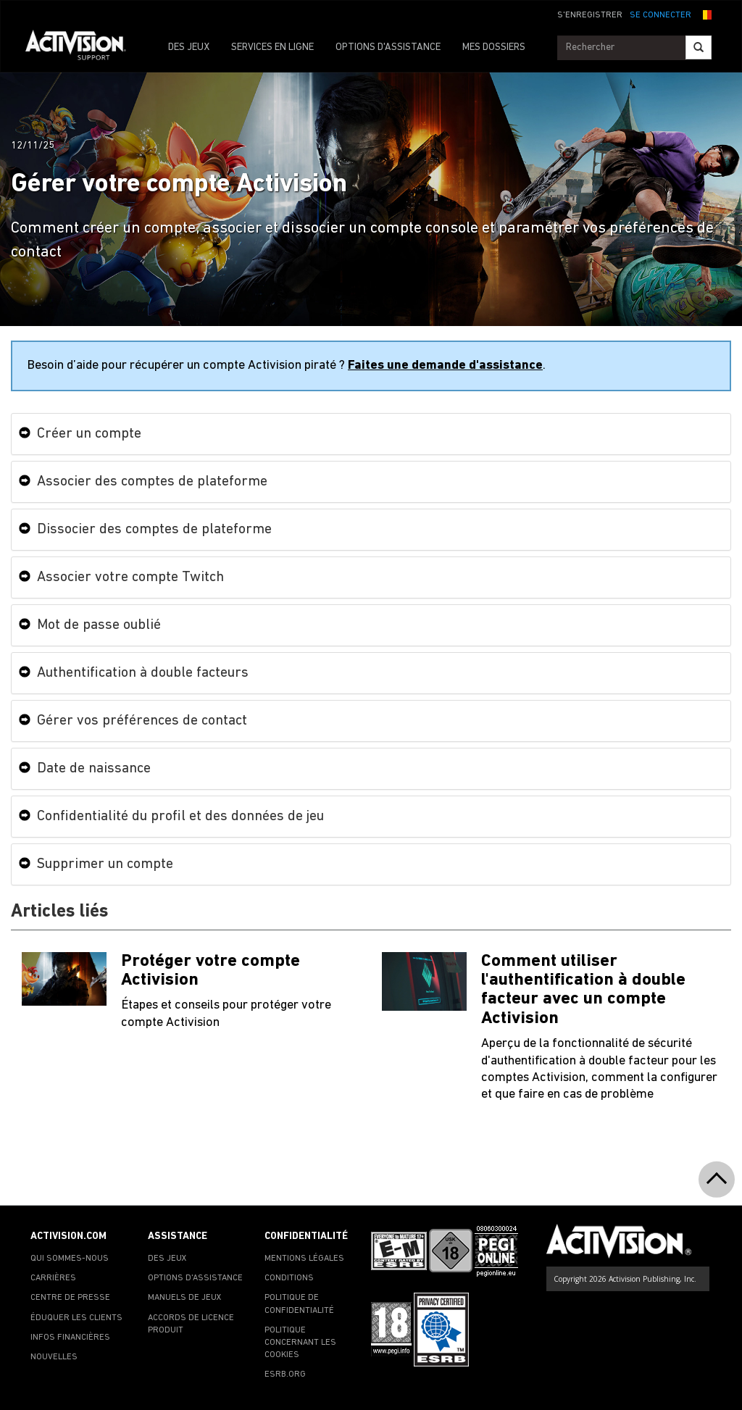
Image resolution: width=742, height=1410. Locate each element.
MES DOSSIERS (493, 47)
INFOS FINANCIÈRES (70, 1337)
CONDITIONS (289, 1278)
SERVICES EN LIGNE (272, 47)
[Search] (698, 47)
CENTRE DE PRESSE (70, 1297)
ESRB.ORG (285, 1374)
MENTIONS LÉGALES (304, 1258)
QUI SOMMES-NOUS (69, 1258)
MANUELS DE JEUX (185, 1297)
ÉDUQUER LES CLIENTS (76, 1318)
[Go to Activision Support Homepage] (83, 48)
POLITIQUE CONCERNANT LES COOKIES (300, 1342)
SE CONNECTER (660, 15)
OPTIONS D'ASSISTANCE (388, 47)
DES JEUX (188, 47)
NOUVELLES (54, 1357)
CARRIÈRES (53, 1278)
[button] (705, 13)
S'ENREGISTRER (589, 15)
